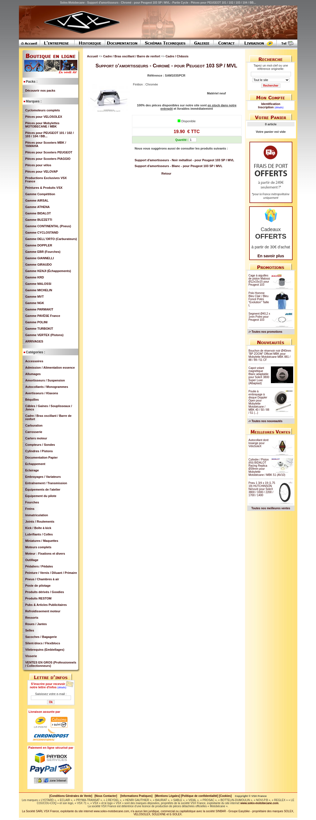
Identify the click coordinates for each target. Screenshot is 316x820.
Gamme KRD (34, 277)
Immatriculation (36, 515)
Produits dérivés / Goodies (44, 592)
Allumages (33, 374)
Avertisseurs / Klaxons (41, 393)
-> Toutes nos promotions (265, 331)
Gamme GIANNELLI (39, 258)
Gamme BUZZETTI (38, 219)
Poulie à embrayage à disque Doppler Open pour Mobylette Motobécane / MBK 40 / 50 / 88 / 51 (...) (259, 402)
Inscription (266, 107)
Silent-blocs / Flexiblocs (42, 643)
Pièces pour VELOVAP (41, 171)
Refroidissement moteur (43, 611)
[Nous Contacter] (106, 795)
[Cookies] (225, 795)
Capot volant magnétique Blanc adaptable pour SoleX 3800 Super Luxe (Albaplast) (259, 375)
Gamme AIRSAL (37, 200)
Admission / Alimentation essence (50, 367)
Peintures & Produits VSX (44, 187)
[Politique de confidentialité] (199, 795)
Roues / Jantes (36, 624)
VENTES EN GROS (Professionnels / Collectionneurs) (50, 664)
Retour (166, 173)
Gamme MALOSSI (38, 283)
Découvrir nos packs (40, 90)
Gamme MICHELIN (38, 290)
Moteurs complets (38, 547)
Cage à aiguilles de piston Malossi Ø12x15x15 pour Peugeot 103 (259, 280)
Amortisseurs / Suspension (45, 380)
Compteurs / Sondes (40, 444)
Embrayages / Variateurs (43, 476)
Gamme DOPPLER (38, 245)
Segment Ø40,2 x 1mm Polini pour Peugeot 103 (259, 316)
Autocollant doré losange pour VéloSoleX (259, 443)
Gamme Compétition (40, 194)
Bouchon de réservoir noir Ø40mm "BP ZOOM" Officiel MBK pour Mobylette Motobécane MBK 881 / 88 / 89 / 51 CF (270, 355)
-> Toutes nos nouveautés (265, 421)
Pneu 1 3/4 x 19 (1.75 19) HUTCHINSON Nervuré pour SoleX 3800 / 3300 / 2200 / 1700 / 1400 (262, 489)
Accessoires (34, 361)
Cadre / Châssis (176, 56)
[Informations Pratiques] (136, 795)
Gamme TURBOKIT (39, 328)
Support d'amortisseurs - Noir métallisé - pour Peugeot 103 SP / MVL (184, 160)
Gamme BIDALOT (38, 213)
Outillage (31, 560)
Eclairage (32, 470)
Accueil (92, 56)
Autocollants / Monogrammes (46, 386)
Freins (30, 508)
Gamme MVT (34, 296)
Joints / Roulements (40, 521)
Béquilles (32, 399)
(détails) (61, 687)
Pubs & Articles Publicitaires (46, 604)
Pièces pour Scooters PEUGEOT (48, 152)
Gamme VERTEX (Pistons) (44, 335)
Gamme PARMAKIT (39, 309)
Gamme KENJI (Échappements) (48, 271)
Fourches (32, 502)
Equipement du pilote (41, 496)
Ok (51, 702)
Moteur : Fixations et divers (45, 553)
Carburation (34, 425)
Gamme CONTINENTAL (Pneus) (48, 226)
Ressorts (31, 617)
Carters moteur (36, 438)
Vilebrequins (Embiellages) (44, 649)
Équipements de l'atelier (42, 489)
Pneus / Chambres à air (42, 579)
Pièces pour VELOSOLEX (43, 116)
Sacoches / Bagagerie (41, 636)
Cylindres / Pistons (39, 451)
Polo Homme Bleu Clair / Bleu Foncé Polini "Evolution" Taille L (259, 299)
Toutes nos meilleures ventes (270, 508)
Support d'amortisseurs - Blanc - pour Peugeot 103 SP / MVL (178, 166)
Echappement (35, 464)
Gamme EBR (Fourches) (43, 251)
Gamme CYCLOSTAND (41, 232)
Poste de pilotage (38, 585)
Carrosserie (33, 432)
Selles (29, 630)
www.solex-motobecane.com (259, 803)
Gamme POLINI (36, 322)
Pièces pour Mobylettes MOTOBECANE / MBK (42, 124)
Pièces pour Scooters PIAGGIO (48, 158)
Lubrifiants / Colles (39, 534)
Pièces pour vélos (38, 165)
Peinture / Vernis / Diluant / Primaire (51, 572)
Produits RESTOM (38, 598)
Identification (270, 104)
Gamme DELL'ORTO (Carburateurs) (51, 239)
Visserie (31, 656)
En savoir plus (271, 256)
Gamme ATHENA (37, 207)
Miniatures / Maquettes (41, 540)
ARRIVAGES (34, 341)
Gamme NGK (34, 303)
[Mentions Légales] (167, 795)
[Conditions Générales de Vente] (71, 795)
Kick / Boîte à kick (38, 528)
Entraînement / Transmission (46, 483)
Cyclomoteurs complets (42, 110)
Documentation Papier (41, 457)
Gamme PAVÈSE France (42, 315)
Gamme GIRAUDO (38, 264)
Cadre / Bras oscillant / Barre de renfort (132, 56)
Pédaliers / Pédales (39, 566)
